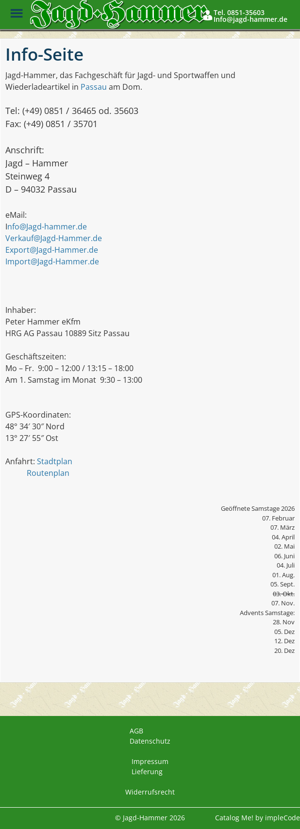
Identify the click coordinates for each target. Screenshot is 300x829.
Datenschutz (150, 741)
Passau (94, 86)
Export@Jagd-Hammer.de (51, 249)
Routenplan (48, 473)
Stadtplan (54, 461)
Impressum (150, 761)
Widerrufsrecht (150, 791)
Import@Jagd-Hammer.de (52, 261)
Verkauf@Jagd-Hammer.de (53, 238)
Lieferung (147, 771)
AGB (136, 730)
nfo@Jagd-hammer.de (47, 226)
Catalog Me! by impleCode (257, 817)
